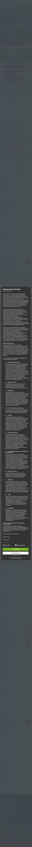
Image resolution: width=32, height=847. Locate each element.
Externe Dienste (20, 545)
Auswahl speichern (15, 553)
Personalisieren (15, 555)
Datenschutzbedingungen (15, 558)
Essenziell (6, 545)
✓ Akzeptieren (15, 549)
